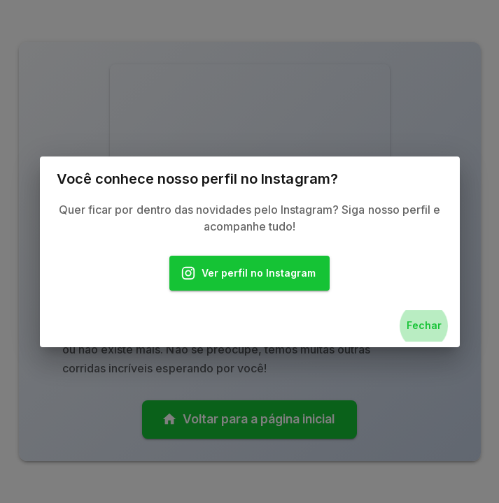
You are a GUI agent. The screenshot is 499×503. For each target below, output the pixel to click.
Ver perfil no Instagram (249, 273)
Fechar (424, 326)
